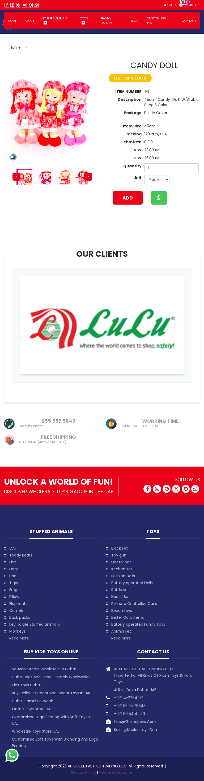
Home (15, 47)
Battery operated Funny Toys (138, 624)
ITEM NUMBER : (129, 91)
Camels (16, 610)
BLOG (135, 21)
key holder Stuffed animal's (34, 624)
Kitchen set (121, 569)
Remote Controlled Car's (134, 603)
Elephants (18, 603)
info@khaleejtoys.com (135, 721)
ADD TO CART (127, 199)
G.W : (138, 158)
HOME (12, 21)
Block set (119, 548)
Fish (12, 562)
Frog (13, 589)
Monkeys (17, 631)
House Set (120, 596)
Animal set (121, 631)
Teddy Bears (20, 555)
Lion (12, 576)
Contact (189, 21)
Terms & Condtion (116, 772)
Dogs (14, 569)
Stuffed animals (55, 18)
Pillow (14, 596)
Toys (84, 18)
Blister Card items (127, 617)
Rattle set (120, 589)
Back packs (19, 617)
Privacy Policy (84, 772)
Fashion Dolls (123, 576)
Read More (19, 638)
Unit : (138, 177)
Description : (130, 99)
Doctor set (121, 562)
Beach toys (121, 610)
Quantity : (133, 166)
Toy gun (118, 555)
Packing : (134, 134)
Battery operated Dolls (132, 582)
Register (191, 5)
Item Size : (133, 126)
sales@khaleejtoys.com (136, 729)
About (29, 21)
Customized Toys (156, 20)
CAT (13, 548)
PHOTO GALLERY (106, 20)
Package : (133, 112)
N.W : (138, 150)
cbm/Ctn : (133, 142)
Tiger (14, 582)
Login (172, 5)
